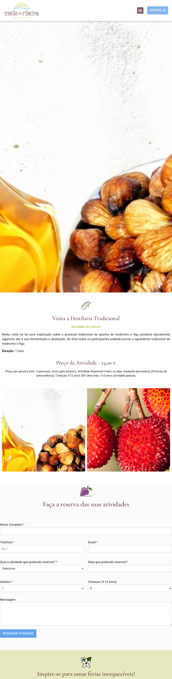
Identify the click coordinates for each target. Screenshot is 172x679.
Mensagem (8, 600)
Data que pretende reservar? (108, 562)
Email (93, 542)
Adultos (6, 582)
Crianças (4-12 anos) (102, 582)
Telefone (7, 542)
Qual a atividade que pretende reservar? (29, 562)
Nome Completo (12, 525)
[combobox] (4, 548)
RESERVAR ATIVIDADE (18, 633)
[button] (139, 10)
